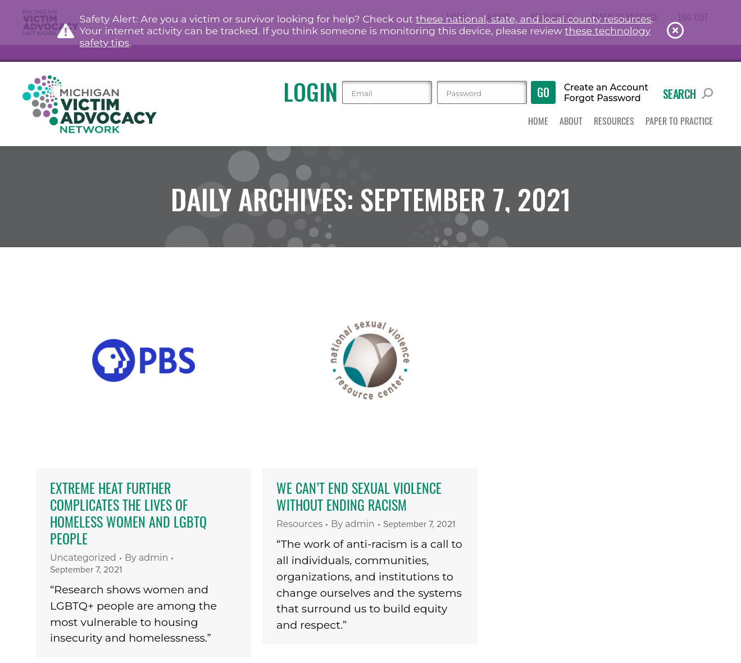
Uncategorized (83, 557)
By (146, 557)
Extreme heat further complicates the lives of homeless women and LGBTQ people (128, 513)
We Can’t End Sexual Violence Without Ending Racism (359, 496)
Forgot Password (602, 98)
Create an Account (606, 87)
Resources (299, 524)
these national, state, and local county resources (534, 19)
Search (688, 93)
